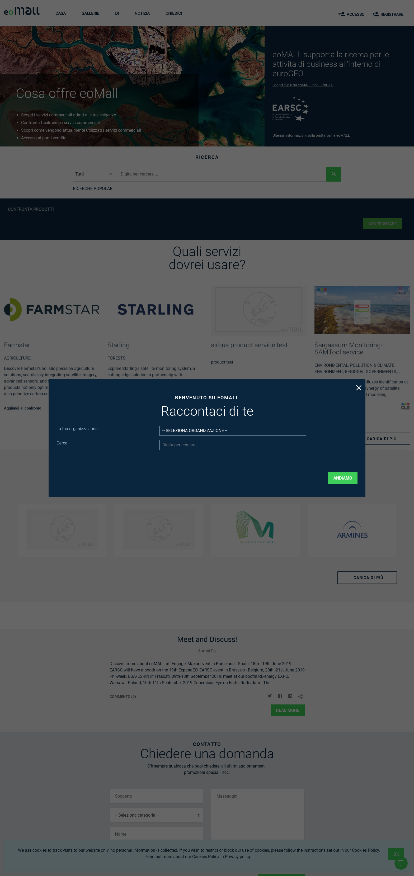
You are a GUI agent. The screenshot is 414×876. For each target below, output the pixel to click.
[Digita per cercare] (219, 441)
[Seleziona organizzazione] (219, 434)
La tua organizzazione (146, 434)
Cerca (139, 440)
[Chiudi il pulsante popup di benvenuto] (278, 414)
